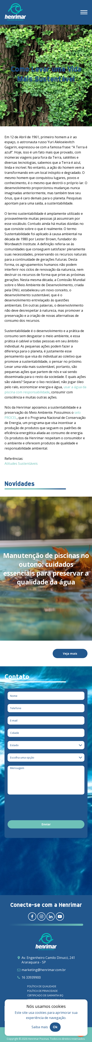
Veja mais (70, 653)
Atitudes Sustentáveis (21, 463)
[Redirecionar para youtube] (60, 916)
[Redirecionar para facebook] (32, 916)
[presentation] (39, 808)
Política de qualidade (41, 986)
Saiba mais (40, 1027)
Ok (55, 1027)
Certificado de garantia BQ (45, 995)
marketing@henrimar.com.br (44, 970)
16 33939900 (31, 977)
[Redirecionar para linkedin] (51, 916)
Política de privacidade (42, 991)
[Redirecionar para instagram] (41, 916)
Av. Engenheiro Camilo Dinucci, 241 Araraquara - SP (48, 959)
